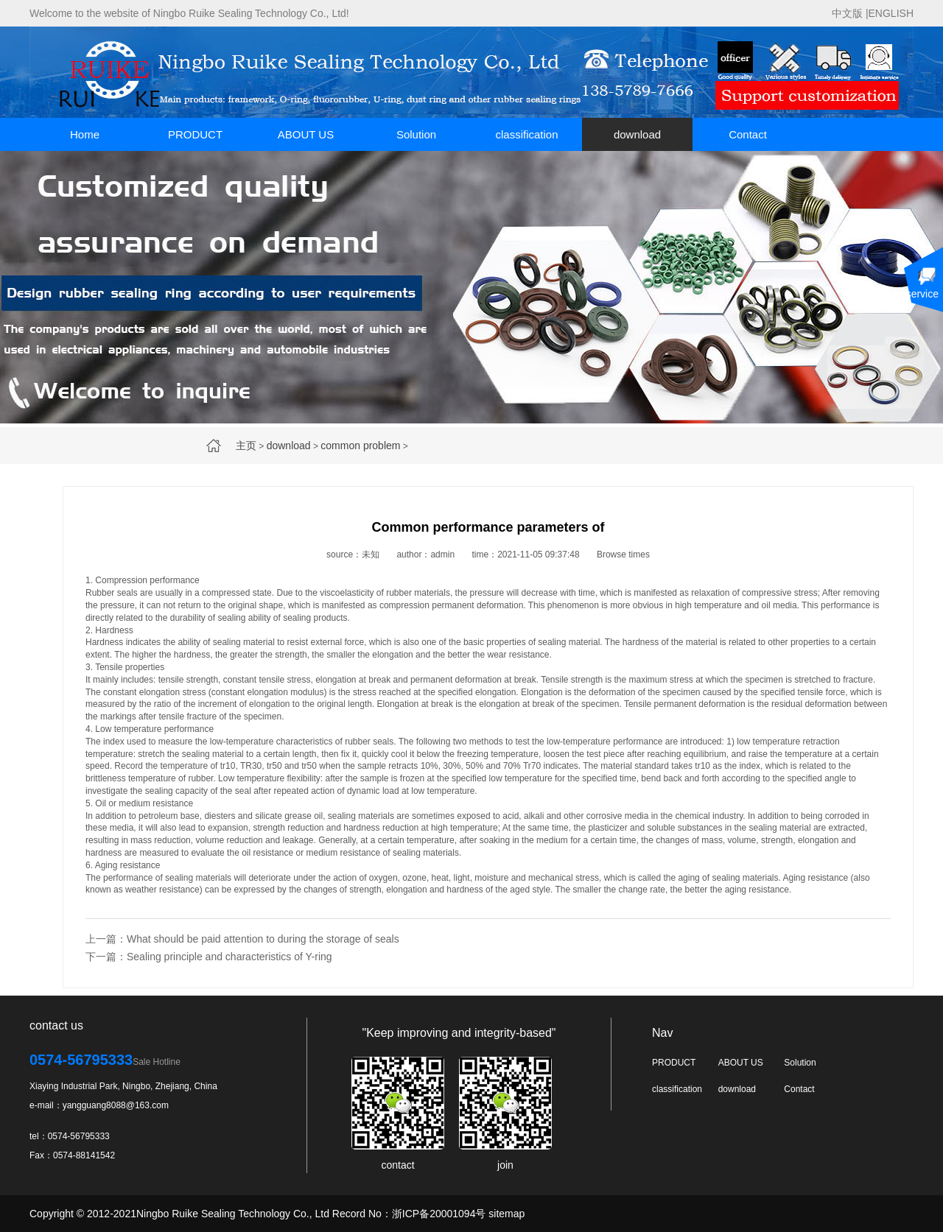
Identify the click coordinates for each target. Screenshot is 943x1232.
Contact (748, 134)
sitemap (506, 1213)
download (637, 134)
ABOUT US (306, 134)
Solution (416, 134)
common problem (360, 445)
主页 (246, 445)
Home (84, 134)
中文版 (847, 13)
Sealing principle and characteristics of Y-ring (229, 956)
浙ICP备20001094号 (439, 1213)
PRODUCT (195, 134)
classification (526, 134)
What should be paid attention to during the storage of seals (263, 939)
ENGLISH (891, 13)
